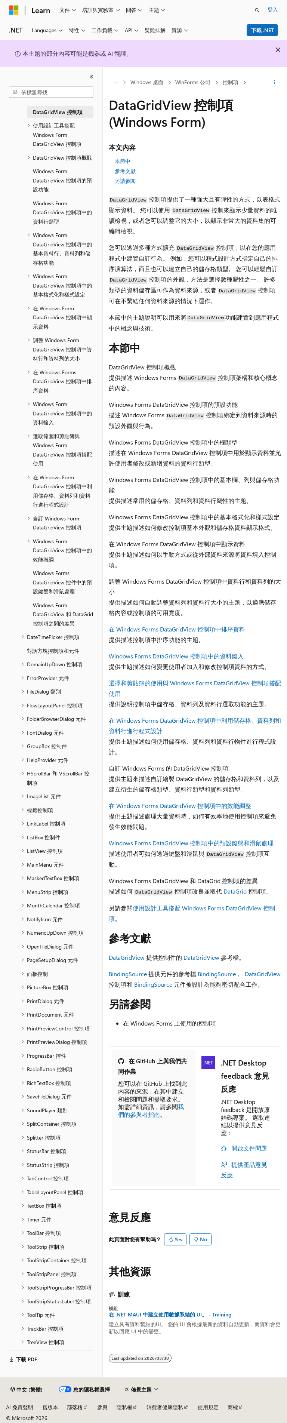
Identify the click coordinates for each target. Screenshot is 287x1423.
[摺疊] (91, 76)
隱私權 (124, 1407)
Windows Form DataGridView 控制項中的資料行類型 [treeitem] (62, 212)
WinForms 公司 (192, 82)
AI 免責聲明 (19, 1407)
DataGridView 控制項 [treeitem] (58, 112)
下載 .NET (262, 30)
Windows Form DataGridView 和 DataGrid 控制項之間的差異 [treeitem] (63, 614)
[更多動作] (274, 83)
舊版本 (50, 1407)
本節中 (122, 161)
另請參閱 (125, 180)
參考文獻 (125, 171)
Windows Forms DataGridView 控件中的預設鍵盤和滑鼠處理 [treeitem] (62, 582)
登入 (273, 9)
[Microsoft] (14, 10)
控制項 (230, 82)
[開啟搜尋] (257, 10)
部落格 (75, 1407)
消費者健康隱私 (164, 1407)
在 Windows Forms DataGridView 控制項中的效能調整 (180, 805)
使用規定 (208, 1407)
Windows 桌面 (146, 82)
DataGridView (127, 957)
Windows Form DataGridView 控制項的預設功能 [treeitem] (62, 180)
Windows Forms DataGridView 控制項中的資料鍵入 (176, 656)
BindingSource (128, 974)
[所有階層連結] (115, 83)
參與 (102, 1407)
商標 (233, 1407)
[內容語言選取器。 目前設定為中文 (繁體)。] (26, 1390)
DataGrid (235, 891)
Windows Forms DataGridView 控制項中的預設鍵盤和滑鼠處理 (191, 843)
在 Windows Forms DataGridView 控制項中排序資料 (177, 629)
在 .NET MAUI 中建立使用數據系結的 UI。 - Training (170, 1314)
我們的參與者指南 (151, 1110)
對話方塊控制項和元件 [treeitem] (53, 650)
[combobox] (51, 92)
